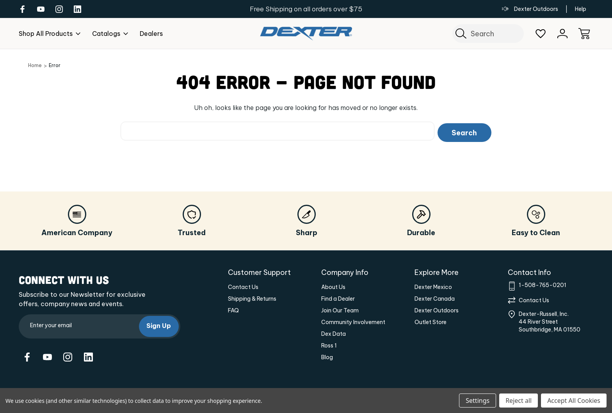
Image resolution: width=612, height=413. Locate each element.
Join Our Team (340, 308)
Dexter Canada (435, 297)
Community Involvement (353, 320)
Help (580, 8)
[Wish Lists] (541, 34)
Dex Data (333, 332)
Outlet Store (431, 320)
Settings (477, 400)
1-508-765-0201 (542, 283)
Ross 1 (329, 343)
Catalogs (110, 33)
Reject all (518, 400)
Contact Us (243, 285)
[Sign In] (562, 34)
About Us (333, 285)
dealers (151, 33)
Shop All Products (49, 33)
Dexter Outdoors (530, 8)
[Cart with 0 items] (584, 34)
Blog (327, 355)
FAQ (233, 308)
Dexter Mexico (433, 285)
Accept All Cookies (573, 400)
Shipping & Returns (252, 297)
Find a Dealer (338, 297)
